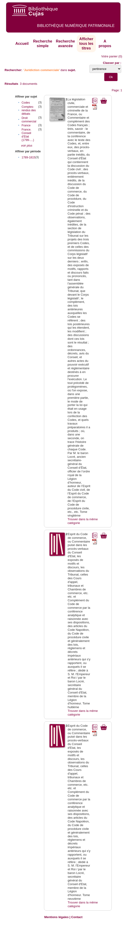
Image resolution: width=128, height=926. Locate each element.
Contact (76, 917)
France (26, 125)
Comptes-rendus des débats (29, 110)
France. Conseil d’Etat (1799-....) (28, 135)
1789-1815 (28, 157)
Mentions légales (56, 917)
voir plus (26, 145)
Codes (26, 102)
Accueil (22, 44)
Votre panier (109, 56)
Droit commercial (29, 119)
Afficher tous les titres (86, 43)
